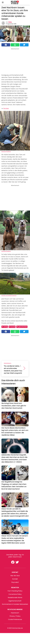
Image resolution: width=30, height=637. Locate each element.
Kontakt (15, 579)
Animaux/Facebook (6, 151)
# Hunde (12, 327)
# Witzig (5, 327)
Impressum (15, 613)
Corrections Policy (15, 594)
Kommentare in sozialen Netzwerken (15, 604)
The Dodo (6, 108)
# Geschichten (22, 327)
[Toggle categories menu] (2, 2)
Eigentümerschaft (15, 601)
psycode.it (15, 582)
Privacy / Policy (15, 616)
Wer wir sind (15, 576)
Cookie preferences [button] (15, 619)
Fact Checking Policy (15, 591)
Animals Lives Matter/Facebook (8, 295)
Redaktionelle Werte (15, 598)
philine (10, 22)
